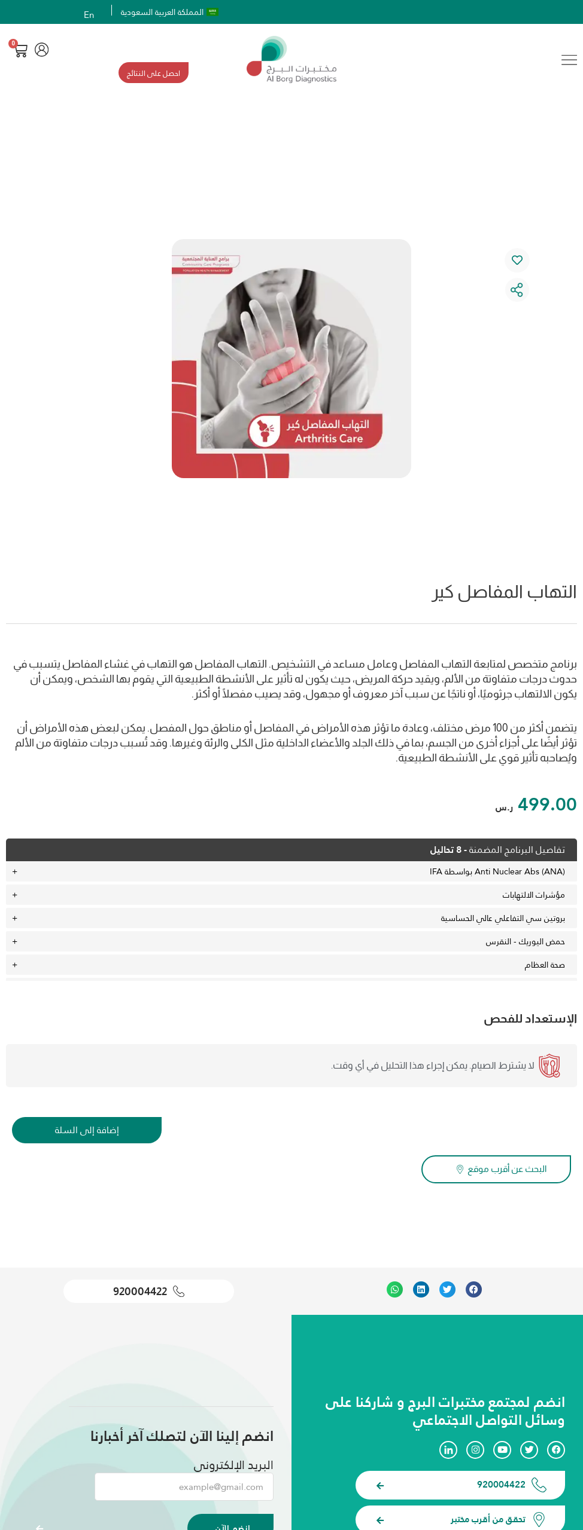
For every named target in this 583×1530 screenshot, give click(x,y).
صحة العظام (545, 967)
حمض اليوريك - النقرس (525, 943)
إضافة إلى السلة (87, 1132)
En (89, 15)
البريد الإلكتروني (234, 1463)
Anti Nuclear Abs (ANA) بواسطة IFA (497, 874)
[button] (474, 1289)
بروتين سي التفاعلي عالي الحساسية (503, 920)
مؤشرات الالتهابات (534, 897)
